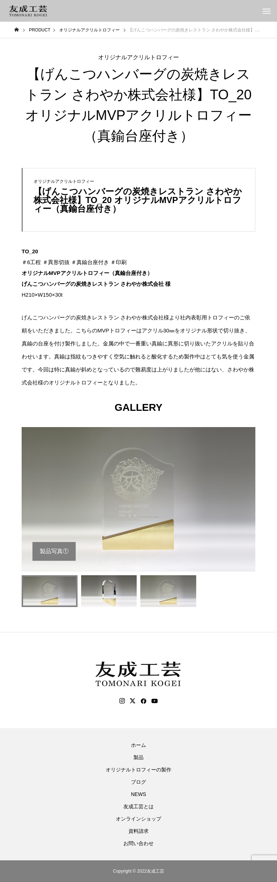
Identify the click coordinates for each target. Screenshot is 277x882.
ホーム (138, 745)
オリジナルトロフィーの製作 (138, 769)
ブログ (138, 781)
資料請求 (138, 831)
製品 (138, 757)
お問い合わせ (138, 843)
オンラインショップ (138, 818)
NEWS (138, 794)
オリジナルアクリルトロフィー (138, 57)
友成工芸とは (138, 806)
